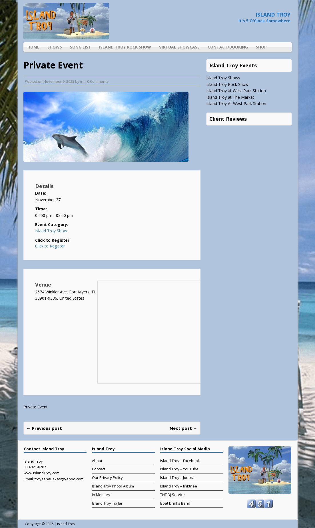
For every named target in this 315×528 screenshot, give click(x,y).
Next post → (183, 428)
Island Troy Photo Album (113, 486)
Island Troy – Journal (177, 477)
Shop (261, 47)
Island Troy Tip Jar (107, 503)
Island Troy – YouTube (179, 468)
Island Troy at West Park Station (236, 90)
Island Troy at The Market (230, 97)
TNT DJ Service (172, 494)
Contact (98, 468)
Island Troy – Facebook (180, 460)
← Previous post (44, 428)
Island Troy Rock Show (125, 47)
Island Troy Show (51, 230)
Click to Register (50, 246)
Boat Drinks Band (175, 503)
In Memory (101, 494)
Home (33, 47)
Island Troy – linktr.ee (178, 486)
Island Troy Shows (223, 77)
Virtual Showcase (179, 47)
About (97, 460)
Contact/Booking (228, 47)
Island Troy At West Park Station (236, 103)
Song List (80, 47)
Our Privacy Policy (107, 477)
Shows (54, 47)
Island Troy (66, 523)
